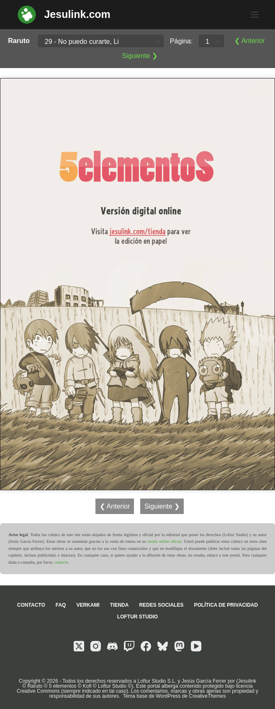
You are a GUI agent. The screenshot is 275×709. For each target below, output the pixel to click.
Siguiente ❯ (139, 55)
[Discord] (112, 646)
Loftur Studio (137, 617)
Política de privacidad (226, 605)
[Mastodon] (179, 646)
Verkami (87, 605)
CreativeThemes (207, 696)
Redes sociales (161, 605)
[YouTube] (196, 646)
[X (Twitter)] (79, 646)
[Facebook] (146, 646)
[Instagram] (95, 646)
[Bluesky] (162, 646)
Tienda (119, 605)
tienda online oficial (164, 541)
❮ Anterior (249, 40)
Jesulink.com (77, 14)
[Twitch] (129, 646)
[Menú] (255, 14)
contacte (61, 562)
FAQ (61, 605)
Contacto (31, 605)
